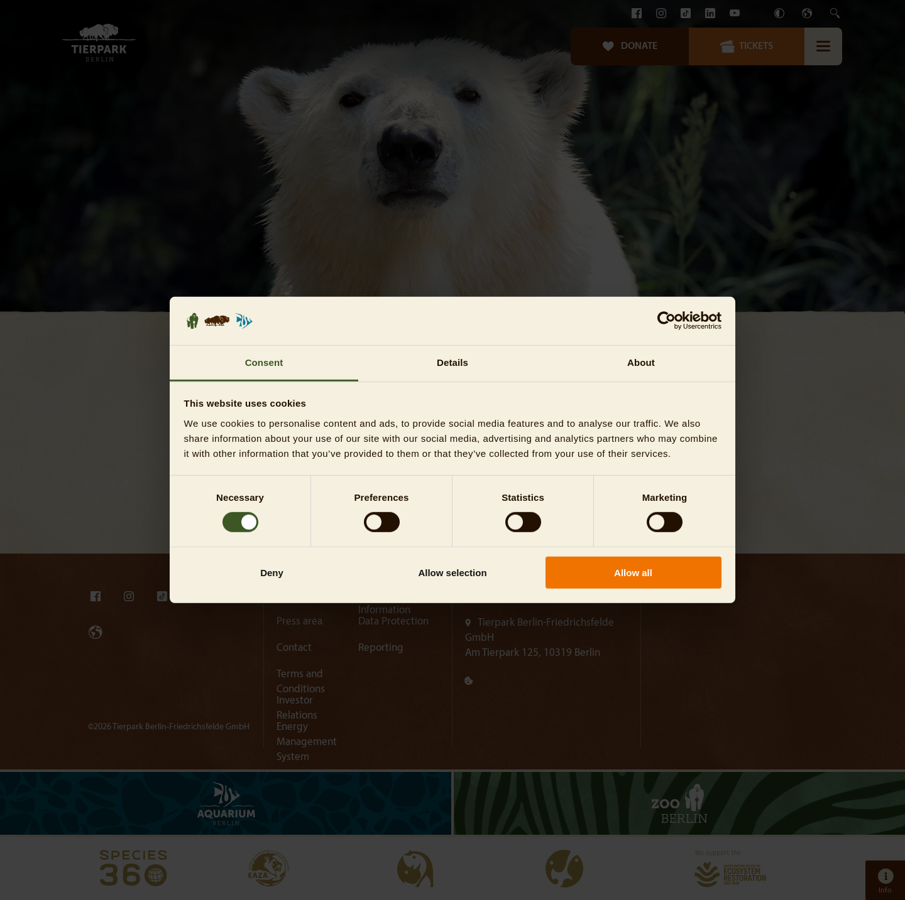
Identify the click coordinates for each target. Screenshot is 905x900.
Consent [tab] (264, 362)
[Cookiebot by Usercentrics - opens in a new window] (666, 320)
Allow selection (452, 572)
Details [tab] (452, 362)
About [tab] (641, 362)
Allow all (633, 572)
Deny (271, 572)
